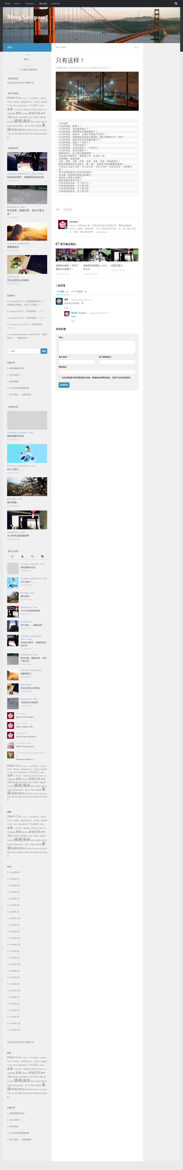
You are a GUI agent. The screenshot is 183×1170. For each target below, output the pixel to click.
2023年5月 (14, 892)
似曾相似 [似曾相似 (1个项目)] (26, 109)
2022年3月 (14, 905)
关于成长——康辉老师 (20, 394)
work (16, 3)
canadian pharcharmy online (22, 334)
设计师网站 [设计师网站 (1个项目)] (18, 134)
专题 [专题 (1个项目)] (19, 105)
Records (43, 3)
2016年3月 (14, 984)
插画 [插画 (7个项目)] (18, 121)
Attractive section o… (25, 759)
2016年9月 (14, 971)
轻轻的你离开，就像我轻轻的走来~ (26, 177)
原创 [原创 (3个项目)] (18, 113)
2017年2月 (14, 958)
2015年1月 (14, 1017)
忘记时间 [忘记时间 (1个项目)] (10, 122)
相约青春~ (14, 381)
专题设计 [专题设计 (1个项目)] (24, 105)
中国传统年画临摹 (29, 702)
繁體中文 (29, 83)
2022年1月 (14, 912)
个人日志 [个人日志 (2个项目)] (32, 105)
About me (55, 3)
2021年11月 (15, 918)
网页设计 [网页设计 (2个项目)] (22, 130)
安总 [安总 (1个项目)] (30, 117)
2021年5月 (14, 925)
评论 (63, 291)
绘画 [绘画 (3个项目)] (14, 129)
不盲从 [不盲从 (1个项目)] (14, 105)
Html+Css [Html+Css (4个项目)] (14, 97)
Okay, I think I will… (25, 727)
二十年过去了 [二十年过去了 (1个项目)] (18, 109)
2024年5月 (14, 879)
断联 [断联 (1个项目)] (32, 122)
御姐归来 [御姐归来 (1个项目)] (43, 117)
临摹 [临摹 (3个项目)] (10, 109)
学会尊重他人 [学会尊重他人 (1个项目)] (24, 117)
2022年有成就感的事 (19, 388)
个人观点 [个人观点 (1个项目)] (41, 105)
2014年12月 (15, 1023)
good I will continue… (25, 717)
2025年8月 (14, 872)
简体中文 (20, 83)
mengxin (63, 68)
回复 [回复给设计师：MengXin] (73, 321)
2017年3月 (14, 951)
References (24, 174)
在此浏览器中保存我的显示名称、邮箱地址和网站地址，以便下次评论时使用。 (97, 378)
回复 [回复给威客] (66, 308)
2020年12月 (15, 938)
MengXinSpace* (27, 17)
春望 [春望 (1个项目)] (42, 122)
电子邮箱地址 (105, 357)
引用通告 (80, 291)
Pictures (11, 466)
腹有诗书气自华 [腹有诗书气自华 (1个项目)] (32, 130)
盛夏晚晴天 (13, 247)
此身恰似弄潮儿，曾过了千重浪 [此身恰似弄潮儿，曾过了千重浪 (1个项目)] (23, 126)
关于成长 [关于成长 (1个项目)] (40, 109)
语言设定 (11, 83)
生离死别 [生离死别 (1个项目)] (38, 126)
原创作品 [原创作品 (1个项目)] (25, 113)
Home (7, 3)
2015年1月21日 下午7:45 (99, 313)
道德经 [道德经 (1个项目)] (35, 134)
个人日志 (67, 210)
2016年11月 (15, 964)
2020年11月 (15, 945)
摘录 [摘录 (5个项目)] (26, 121)
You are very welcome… (26, 736)
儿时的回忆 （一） (35, 311)
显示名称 (63, 357)
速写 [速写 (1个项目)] (31, 134)
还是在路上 (117, 265)
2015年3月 (14, 1010)
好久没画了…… (17, 375)
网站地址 (63, 367)
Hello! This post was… (26, 746)
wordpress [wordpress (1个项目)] (24, 98)
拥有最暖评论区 (17, 368)
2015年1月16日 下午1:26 (81, 300)
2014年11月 (15, 1030)
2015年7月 (14, 997)
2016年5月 (14, 977)
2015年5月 (14, 1004)
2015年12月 (15, 990)
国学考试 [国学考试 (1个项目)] (15, 117)
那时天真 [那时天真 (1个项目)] (42, 134)
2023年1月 (14, 899)
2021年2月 (14, 931)
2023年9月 (14, 885)
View (33, 174)
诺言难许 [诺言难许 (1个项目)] (26, 134)
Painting (22, 433)
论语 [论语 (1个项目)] (12, 134)
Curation (29, 3)
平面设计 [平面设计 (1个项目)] (36, 117)
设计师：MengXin (78, 313)
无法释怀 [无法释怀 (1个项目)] (37, 122)
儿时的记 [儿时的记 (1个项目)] (33, 109)
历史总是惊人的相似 (18, 280)
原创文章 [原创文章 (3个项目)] (34, 113)
